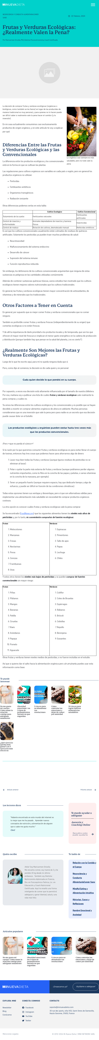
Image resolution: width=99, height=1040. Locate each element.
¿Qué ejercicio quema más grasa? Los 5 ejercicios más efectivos (7, 738)
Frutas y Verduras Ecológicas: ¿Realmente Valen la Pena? (39, 30)
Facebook (30, 1008)
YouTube (29, 1016)
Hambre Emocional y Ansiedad (82, 912)
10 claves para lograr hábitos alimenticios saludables (75, 704)
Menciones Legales (10, 1034)
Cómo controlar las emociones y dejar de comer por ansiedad (58, 704)
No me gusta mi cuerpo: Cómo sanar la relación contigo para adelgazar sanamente (7, 704)
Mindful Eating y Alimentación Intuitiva (83, 891)
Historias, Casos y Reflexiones (81, 902)
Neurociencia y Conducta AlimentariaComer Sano (84, 878)
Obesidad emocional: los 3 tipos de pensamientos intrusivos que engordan (24, 704)
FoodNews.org (26, 513)
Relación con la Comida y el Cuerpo (84, 865)
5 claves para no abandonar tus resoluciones (41, 704)
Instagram (30, 1012)
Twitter (28, 1021)
